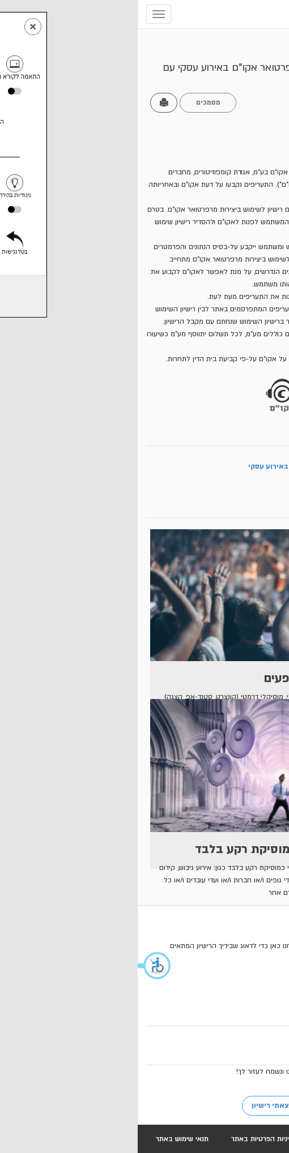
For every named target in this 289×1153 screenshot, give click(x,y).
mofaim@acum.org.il (199, 1013)
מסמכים (70, 102)
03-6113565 (216, 1001)
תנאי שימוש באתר (44, 1138)
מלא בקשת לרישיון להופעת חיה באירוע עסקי (193, 466)
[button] (17, 965)
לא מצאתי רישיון (140, 1105)
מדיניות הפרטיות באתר (127, 1138)
